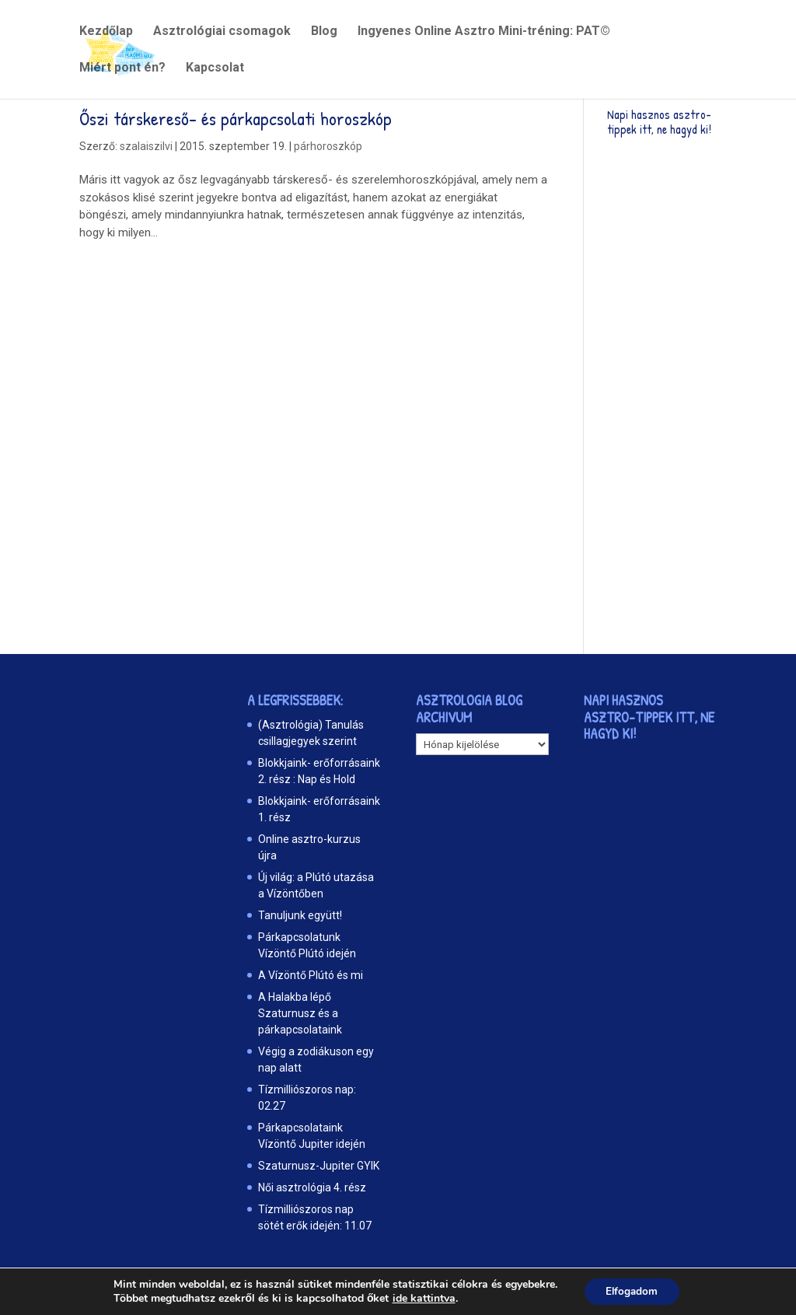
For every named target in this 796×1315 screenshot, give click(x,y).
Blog (324, 32)
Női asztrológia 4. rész (312, 1187)
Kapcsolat (215, 68)
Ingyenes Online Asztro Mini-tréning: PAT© (484, 32)
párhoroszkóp (328, 146)
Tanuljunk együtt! (300, 915)
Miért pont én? (122, 68)
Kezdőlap (106, 32)
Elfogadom (631, 1290)
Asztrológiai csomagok (222, 32)
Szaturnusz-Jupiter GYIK (318, 1165)
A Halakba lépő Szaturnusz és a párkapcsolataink (300, 1013)
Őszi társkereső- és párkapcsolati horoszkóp (235, 118)
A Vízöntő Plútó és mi (310, 975)
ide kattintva (420, 1298)
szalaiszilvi (146, 146)
